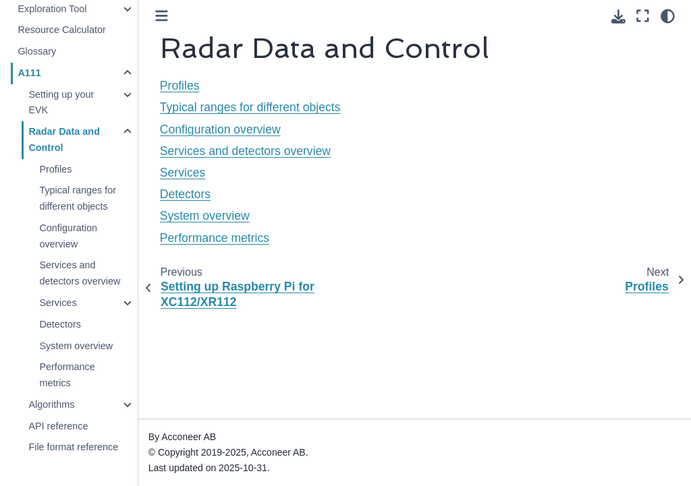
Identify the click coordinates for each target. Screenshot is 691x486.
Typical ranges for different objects (77, 198)
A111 (29, 72)
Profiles (55, 169)
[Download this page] (618, 16)
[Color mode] (667, 16)
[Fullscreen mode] (642, 16)
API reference (58, 426)
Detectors (60, 324)
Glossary (37, 51)
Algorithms (51, 404)
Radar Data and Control (64, 139)
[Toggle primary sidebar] (161, 15)
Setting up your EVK (61, 102)
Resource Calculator (61, 29)
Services (57, 302)
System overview (76, 345)
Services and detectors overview (79, 273)
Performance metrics (66, 374)
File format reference (73, 447)
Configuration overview (68, 235)
